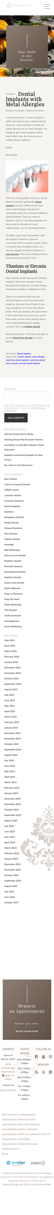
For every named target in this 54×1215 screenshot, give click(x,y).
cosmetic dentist (12, 497)
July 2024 (9, 762)
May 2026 (9, 641)
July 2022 (9, 893)
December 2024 (12, 734)
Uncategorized (11, 622)
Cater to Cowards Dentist (17, 486)
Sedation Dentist (12, 579)
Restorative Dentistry (15, 573)
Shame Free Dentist (14, 584)
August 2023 (10, 822)
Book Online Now (27, 1033)
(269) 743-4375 (8, 1091)
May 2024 (9, 773)
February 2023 (11, 855)
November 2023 (12, 805)
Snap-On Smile (11, 600)
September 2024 (12, 751)
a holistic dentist (31, 328)
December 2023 (12, 800)
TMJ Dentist (10, 611)
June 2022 (9, 898)
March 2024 (10, 784)
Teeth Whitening (12, 606)
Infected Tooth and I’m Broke (19, 435)
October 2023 (11, 811)
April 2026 (9, 647)
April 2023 (9, 844)
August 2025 (10, 691)
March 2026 (10, 652)
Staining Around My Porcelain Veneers (23, 441)
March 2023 (10, 849)
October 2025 (11, 680)
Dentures (9, 513)
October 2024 (11, 745)
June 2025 (9, 702)
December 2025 (12, 669)
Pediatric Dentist (12, 562)
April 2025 (9, 713)
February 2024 (11, 789)
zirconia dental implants (29, 365)
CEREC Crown (11, 491)
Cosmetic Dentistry (14, 502)
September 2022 (12, 882)
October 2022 (11, 876)
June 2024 (9, 767)
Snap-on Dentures (13, 595)
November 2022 (12, 871)
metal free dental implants (17, 361)
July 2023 (9, 827)
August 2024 (10, 756)
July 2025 (9, 696)
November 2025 (12, 674)
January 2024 (11, 794)
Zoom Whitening (12, 628)
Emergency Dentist (14, 518)
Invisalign (9, 546)
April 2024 (9, 778)
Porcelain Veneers (13, 568)
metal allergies (38, 358)
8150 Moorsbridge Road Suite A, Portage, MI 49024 (8, 1073)
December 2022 (12, 865)
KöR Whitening (12, 551)
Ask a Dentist (16, 419)
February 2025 (11, 723)
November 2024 (12, 740)
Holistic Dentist (12, 540)
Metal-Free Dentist (22, 339)
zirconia (14, 365)
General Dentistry (13, 529)
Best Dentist (10, 480)
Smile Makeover (12, 589)
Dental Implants (24, 355)
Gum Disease (11, 535)
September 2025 (12, 685)
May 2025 (9, 707)
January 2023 (11, 860)
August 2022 (10, 887)
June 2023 (9, 833)
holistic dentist (24, 358)
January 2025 (11, 729)
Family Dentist (11, 524)
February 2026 (11, 658)
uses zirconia (12, 255)
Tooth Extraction (12, 617)
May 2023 (9, 838)
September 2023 (12, 816)
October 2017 (11, 904)
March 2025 (10, 718)
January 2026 (11, 663)
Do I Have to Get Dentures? (18, 466)
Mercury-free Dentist (15, 557)
